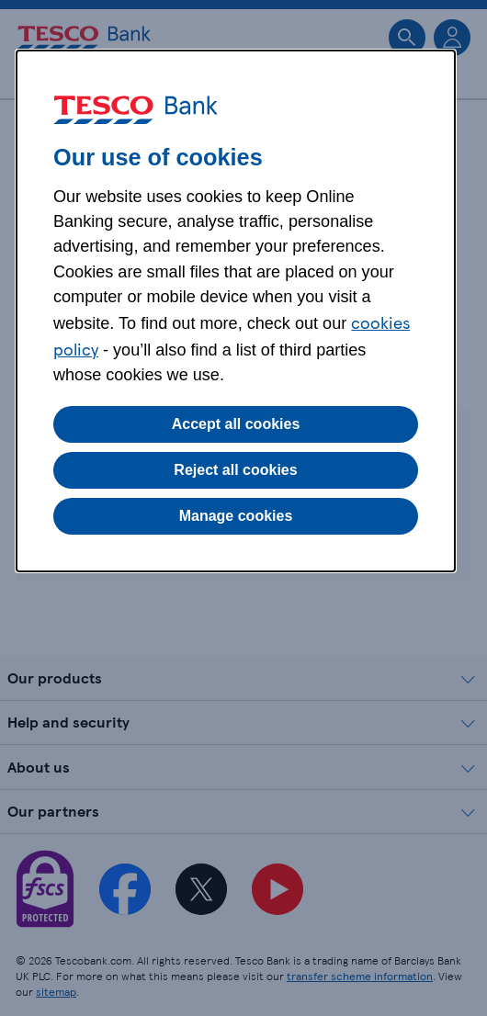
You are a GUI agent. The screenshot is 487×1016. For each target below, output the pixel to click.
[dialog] (236, 311)
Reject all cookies (235, 470)
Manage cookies (236, 516)
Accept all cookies (236, 424)
